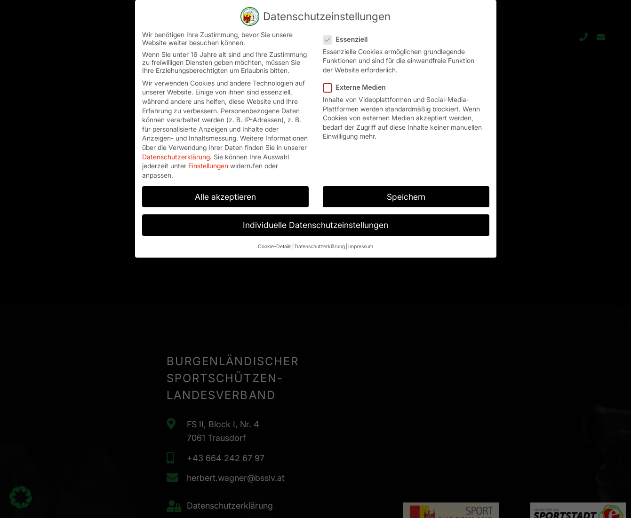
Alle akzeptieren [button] (225, 189)
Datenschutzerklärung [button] (320, 239)
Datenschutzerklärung (176, 149)
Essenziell (348, 32)
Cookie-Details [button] (274, 239)
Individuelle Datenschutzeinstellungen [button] (315, 217)
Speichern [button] (406, 189)
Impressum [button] (360, 239)
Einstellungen (208, 158)
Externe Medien (357, 80)
